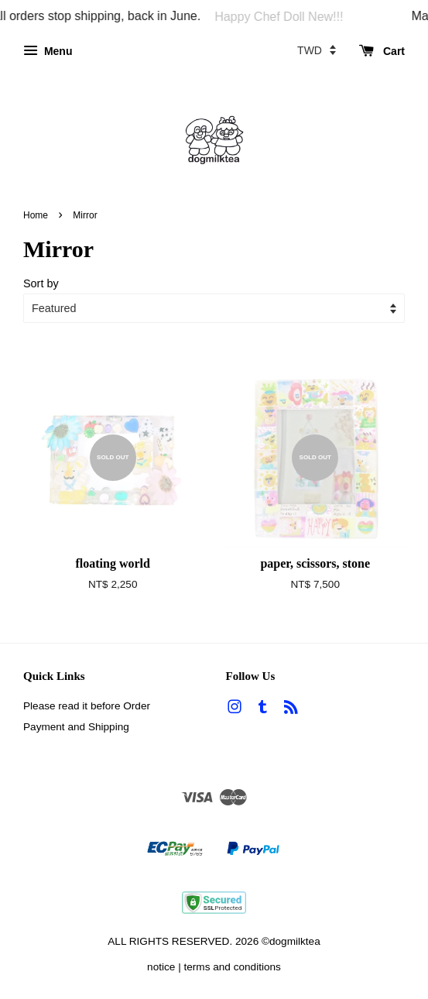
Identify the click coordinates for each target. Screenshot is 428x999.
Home (35, 215)
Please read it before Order (86, 706)
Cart (382, 51)
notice (161, 967)
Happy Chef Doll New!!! (283, 16)
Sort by (41, 283)
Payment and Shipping (76, 727)
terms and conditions (231, 967)
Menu (47, 51)
